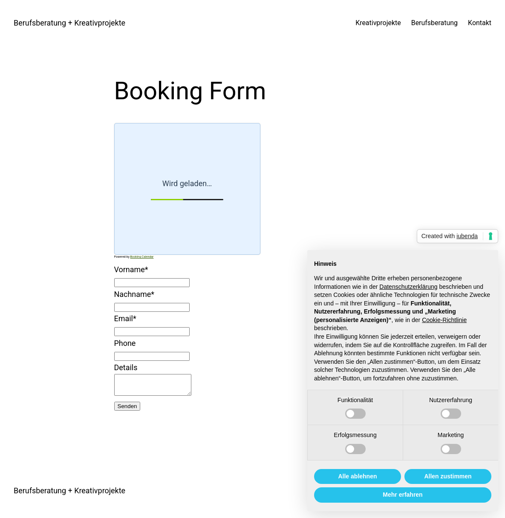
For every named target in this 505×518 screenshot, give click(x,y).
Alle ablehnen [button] (357, 476)
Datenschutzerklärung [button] (408, 286)
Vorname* (131, 269)
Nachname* (134, 294)
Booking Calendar (141, 257)
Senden (127, 410)
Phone (125, 343)
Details (126, 367)
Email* (125, 318)
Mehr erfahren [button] (402, 494)
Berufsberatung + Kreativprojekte (69, 22)
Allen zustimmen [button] (447, 476)
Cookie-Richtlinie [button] (444, 320)
